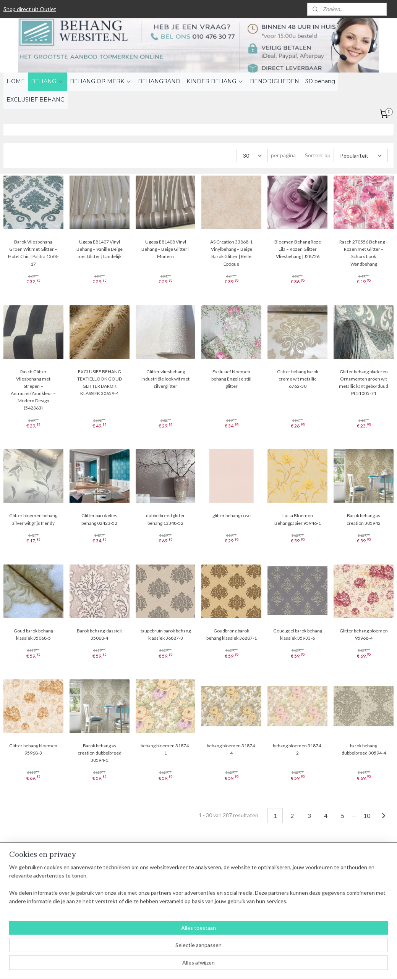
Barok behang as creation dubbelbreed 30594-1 (100, 752)
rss (190, 965)
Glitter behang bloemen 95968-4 (364, 633)
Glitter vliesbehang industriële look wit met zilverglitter (165, 378)
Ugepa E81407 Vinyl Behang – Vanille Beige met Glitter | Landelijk (99, 249)
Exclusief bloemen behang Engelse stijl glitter (231, 378)
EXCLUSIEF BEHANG (35, 99)
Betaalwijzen (98, 882)
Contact (93, 908)
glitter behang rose (231, 515)
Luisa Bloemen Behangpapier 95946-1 (297, 519)
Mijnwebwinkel (278, 965)
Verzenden (96, 891)
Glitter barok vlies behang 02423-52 (99, 519)
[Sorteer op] (360, 155)
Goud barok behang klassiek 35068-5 (33, 633)
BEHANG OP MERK (101, 81)
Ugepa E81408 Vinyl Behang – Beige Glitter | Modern (165, 249)
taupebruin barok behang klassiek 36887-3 (166, 633)
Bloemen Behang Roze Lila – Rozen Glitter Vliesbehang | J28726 (297, 249)
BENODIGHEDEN (274, 81)
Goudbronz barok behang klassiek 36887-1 (231, 633)
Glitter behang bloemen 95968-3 (33, 748)
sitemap (176, 965)
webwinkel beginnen (216, 965)
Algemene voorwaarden (111, 874)
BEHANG (47, 81)
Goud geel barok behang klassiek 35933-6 (297, 633)
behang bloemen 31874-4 (231, 748)
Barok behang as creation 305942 (364, 519)
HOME (15, 81)
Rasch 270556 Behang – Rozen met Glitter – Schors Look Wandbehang (363, 253)
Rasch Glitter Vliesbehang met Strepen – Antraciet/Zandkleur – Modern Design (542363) (33, 389)
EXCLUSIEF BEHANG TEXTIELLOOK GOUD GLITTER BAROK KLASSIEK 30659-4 (99, 382)
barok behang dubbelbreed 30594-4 (364, 748)
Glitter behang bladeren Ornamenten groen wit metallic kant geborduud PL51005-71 (363, 382)
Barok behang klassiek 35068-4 (99, 633)
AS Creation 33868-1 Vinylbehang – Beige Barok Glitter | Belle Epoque (231, 253)
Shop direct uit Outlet (29, 9)
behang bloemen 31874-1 (165, 748)
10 (366, 815)
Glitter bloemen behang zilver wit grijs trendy (33, 519)
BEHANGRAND (159, 81)
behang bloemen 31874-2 (297, 748)
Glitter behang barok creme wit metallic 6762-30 (297, 378)
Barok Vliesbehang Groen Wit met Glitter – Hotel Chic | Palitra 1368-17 (33, 253)
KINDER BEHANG (215, 81)
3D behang (320, 81)
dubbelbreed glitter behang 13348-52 (165, 519)
